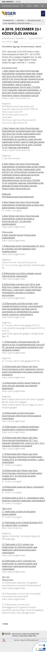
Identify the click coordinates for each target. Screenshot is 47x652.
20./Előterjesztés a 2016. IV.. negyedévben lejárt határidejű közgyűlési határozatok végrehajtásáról (23, 499)
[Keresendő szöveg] (10, 6)
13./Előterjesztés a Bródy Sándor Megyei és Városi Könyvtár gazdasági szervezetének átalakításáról (21, 385)
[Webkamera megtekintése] (36, 6)
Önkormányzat (8, 20)
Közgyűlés (20, 20)
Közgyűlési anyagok (34, 20)
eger (16, 42)
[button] (43, 13)
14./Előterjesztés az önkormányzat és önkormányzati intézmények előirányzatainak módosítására (21, 416)
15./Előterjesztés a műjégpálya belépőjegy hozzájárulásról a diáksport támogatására (20, 428)
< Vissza (5, 624)
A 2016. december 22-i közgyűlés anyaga (16, 23)
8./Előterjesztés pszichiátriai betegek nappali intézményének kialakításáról (21, 274)
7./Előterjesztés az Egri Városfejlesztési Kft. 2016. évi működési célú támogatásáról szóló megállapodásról (23, 249)
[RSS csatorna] (43, 6)
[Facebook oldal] (29, 6)
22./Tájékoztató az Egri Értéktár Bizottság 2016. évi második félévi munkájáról (22, 524)
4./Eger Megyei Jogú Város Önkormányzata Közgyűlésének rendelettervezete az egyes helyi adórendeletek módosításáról (23, 205)
